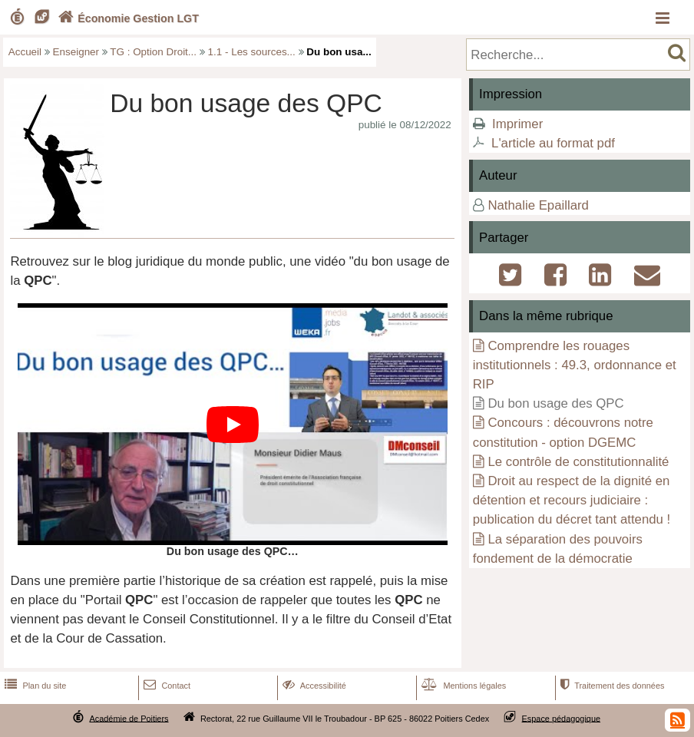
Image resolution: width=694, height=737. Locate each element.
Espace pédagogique (561, 717)
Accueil (24, 52)
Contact (165, 685)
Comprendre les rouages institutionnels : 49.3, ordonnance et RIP (574, 365)
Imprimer (517, 124)
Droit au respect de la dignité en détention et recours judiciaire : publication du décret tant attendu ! (572, 500)
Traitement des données (610, 685)
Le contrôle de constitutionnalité (578, 461)
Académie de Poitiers (128, 717)
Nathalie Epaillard (538, 205)
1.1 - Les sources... (252, 52)
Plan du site (34, 685)
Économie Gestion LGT (127, 18)
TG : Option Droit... (153, 52)
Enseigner (76, 52)
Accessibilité (312, 685)
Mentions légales (462, 685)
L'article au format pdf (553, 143)
